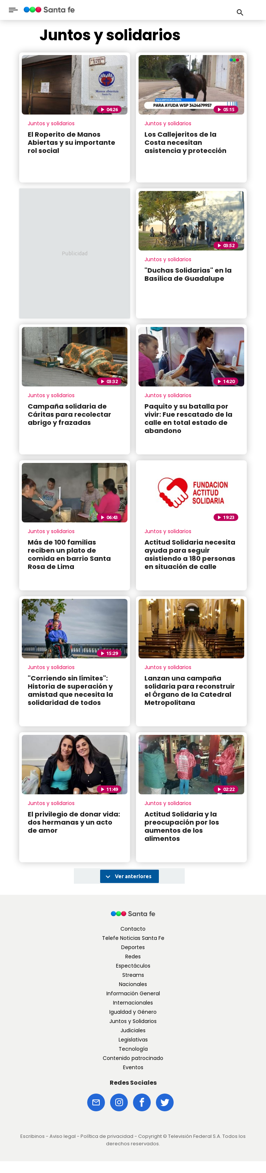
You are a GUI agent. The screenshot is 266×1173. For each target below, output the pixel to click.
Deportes (133, 947)
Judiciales (133, 1030)
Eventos (133, 1067)
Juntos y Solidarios (133, 1021)
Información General (133, 993)
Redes (133, 956)
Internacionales (133, 1002)
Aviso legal (63, 1136)
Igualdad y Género (133, 1012)
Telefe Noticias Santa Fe (133, 938)
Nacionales (133, 984)
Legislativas (133, 1039)
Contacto (133, 928)
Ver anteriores (127, 876)
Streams (133, 975)
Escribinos (32, 1136)
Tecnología (133, 1049)
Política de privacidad (107, 1136)
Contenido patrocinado (133, 1058)
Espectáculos (133, 965)
